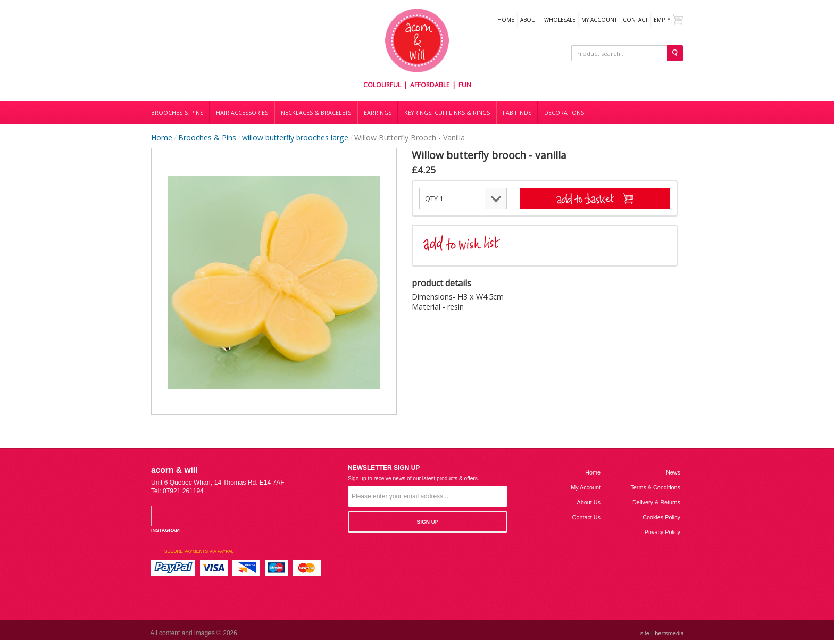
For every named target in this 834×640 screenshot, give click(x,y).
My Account (599, 19)
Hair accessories (242, 113)
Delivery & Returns (656, 502)
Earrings (377, 113)
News (673, 472)
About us (589, 502)
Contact (635, 19)
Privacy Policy (662, 532)
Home (505, 19)
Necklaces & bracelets (316, 113)
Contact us (586, 517)
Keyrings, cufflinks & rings (447, 113)
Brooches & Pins (177, 113)
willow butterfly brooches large (295, 137)
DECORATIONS (564, 113)
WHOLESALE (560, 19)
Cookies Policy (661, 517)
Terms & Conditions (655, 487)
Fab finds (517, 113)
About (529, 19)
